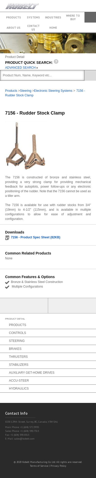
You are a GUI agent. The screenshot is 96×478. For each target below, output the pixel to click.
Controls (17, 333)
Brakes (15, 349)
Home (53, 27)
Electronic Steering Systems (53, 91)
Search (90, 17)
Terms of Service (39, 465)
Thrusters (18, 357)
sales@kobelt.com (24, 438)
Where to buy (73, 17)
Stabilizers (18, 365)
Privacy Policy (58, 465)
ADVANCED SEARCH (21, 67)
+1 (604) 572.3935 (79, 3)
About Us (13, 27)
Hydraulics (19, 388)
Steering (25, 91)
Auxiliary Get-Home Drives (32, 372)
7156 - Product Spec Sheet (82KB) (35, 237)
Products (13, 17)
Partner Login (24, 305)
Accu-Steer (19, 380)
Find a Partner (72, 305)
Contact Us (33, 27)
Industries (53, 17)
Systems (33, 17)
